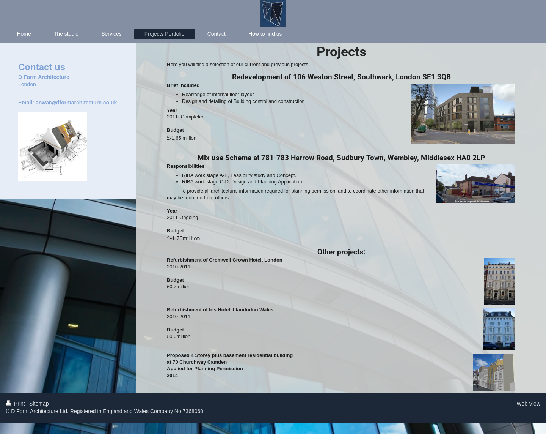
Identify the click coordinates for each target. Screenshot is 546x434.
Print (16, 404)
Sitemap (39, 404)
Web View (528, 404)
